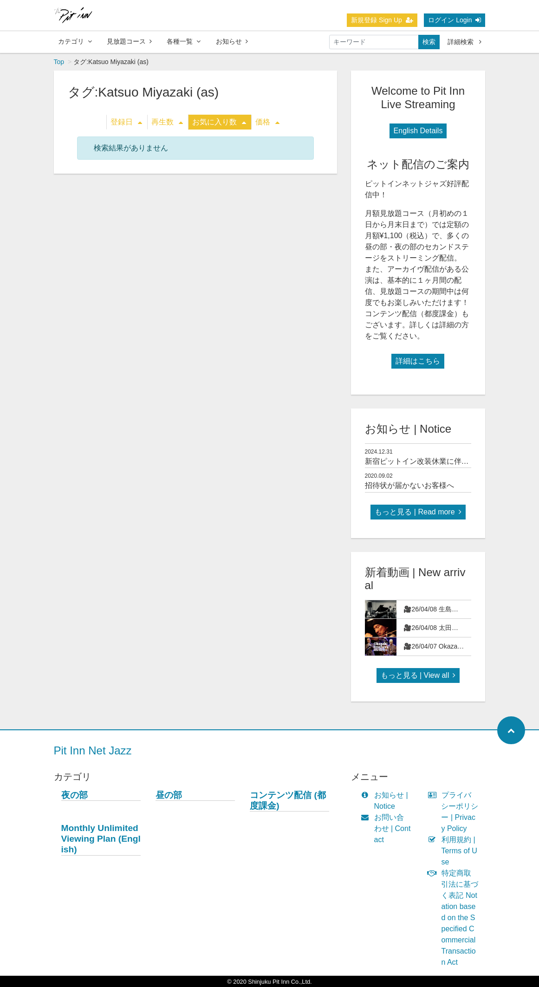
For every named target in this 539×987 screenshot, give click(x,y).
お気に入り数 (219, 122)
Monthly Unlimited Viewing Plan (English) (101, 838)
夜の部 (74, 795)
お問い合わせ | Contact (388, 828)
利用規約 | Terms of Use (454, 851)
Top (59, 61)
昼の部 (169, 795)
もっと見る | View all (418, 675)
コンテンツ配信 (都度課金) (288, 800)
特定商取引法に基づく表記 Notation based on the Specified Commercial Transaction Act (455, 917)
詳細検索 (464, 41)
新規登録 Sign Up (382, 20)
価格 (267, 122)
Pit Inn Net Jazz (93, 750)
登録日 (126, 122)
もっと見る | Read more (418, 512)
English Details (418, 131)
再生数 (167, 122)
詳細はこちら (418, 361)
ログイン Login (454, 20)
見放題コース (129, 41)
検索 (428, 41)
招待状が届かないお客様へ (409, 485)
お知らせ (232, 41)
